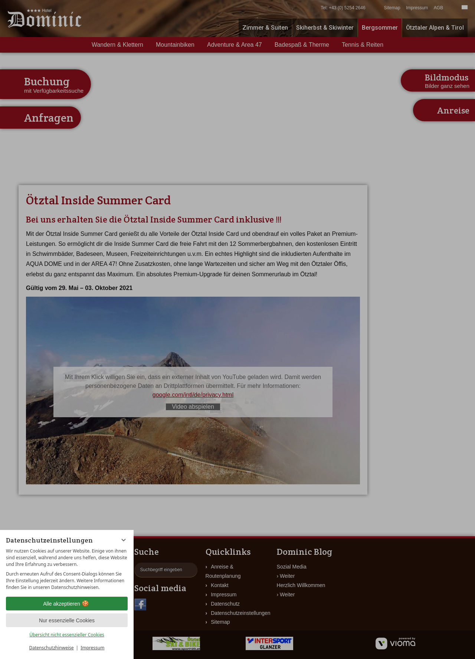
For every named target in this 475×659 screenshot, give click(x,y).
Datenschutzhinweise (51, 648)
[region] (67, 569)
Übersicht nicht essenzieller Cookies (66, 635)
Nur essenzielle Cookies (67, 620)
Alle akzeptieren (67, 604)
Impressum (92, 648)
